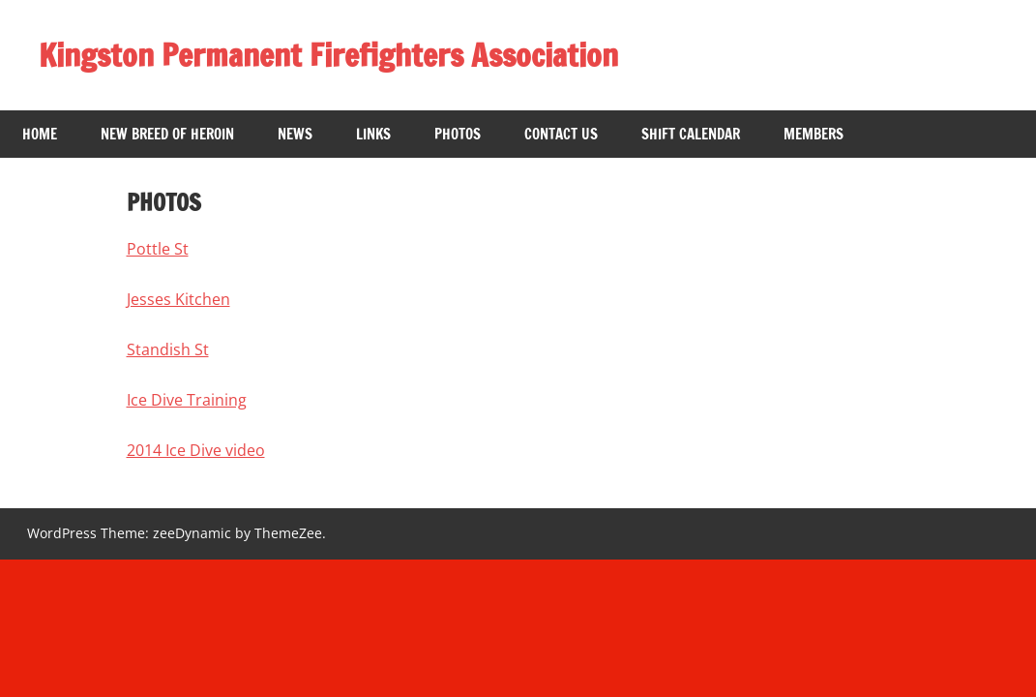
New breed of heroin (167, 134)
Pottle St (158, 248)
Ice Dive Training (187, 399)
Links (373, 134)
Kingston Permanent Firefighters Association (328, 55)
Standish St (168, 349)
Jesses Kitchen (178, 299)
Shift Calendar (690, 134)
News (295, 134)
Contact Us (561, 134)
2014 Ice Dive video (196, 450)
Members (814, 134)
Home (39, 134)
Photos (457, 134)
